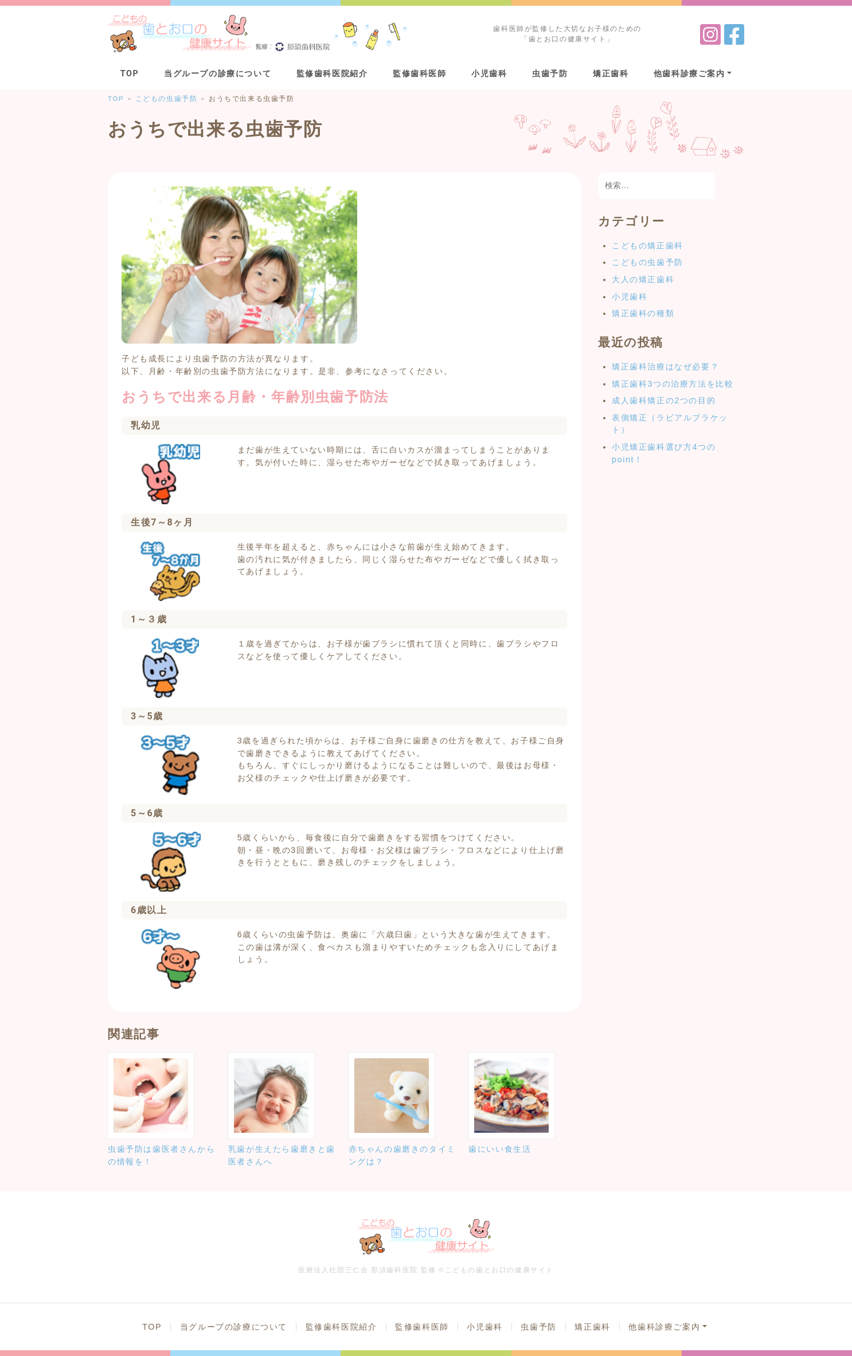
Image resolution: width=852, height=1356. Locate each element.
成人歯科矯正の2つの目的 (664, 400)
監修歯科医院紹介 (332, 74)
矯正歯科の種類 (643, 313)
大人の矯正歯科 (643, 279)
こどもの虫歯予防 (647, 262)
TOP (129, 74)
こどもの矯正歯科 (647, 245)
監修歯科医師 (420, 74)
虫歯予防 (550, 74)
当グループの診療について (217, 74)
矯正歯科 (610, 74)
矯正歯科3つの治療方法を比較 (672, 383)
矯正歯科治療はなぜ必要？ (665, 366)
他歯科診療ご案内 (689, 74)
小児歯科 (489, 74)
